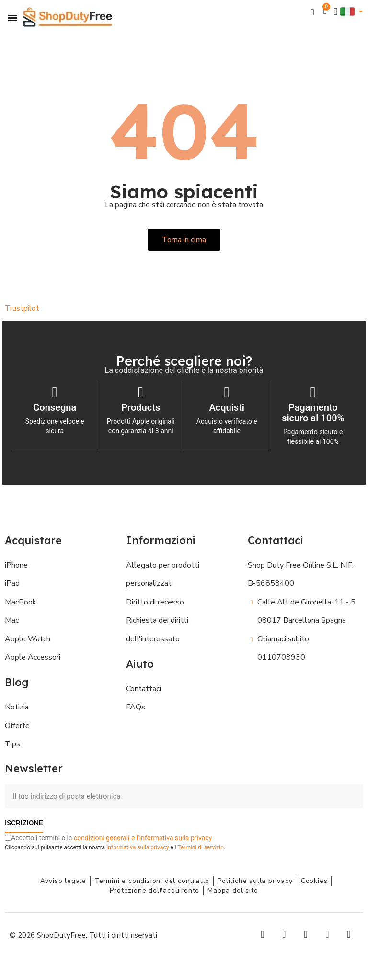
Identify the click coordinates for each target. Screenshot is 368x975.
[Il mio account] (336, 12)
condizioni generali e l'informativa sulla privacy (143, 838)
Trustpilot (22, 308)
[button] (312, 11)
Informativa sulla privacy (137, 847)
